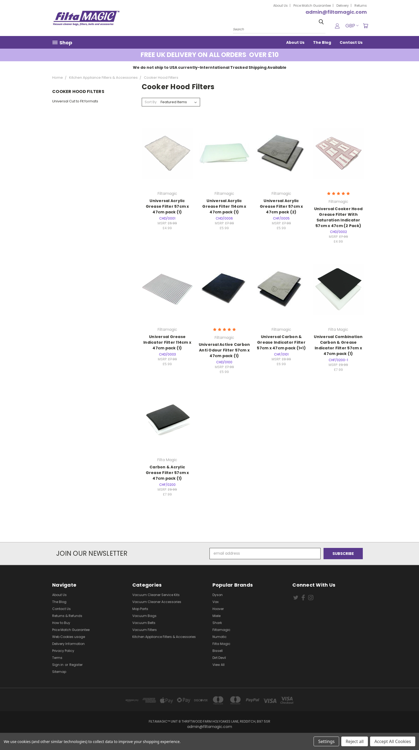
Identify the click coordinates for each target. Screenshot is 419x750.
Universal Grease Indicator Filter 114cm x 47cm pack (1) (167, 342)
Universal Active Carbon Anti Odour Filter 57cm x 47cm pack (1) (224, 350)
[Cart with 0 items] (365, 25)
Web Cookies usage (68, 636)
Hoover (218, 609)
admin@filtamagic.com (336, 12)
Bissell (217, 650)
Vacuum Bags (144, 615)
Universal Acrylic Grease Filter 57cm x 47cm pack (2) (281, 206)
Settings (326, 741)
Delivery (342, 5)
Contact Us (351, 42)
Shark (217, 622)
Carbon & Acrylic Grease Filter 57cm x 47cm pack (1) (167, 472)
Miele (216, 615)
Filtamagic (221, 629)
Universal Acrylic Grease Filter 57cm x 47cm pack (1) (167, 206)
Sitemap (59, 671)
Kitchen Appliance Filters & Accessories (164, 636)
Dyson (217, 595)
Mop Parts (140, 609)
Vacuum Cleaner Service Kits (156, 595)
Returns (360, 5)
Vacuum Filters (144, 629)
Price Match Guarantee (312, 5)
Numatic (219, 636)
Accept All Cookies (392, 741)
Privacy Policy (63, 650)
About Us (280, 5)
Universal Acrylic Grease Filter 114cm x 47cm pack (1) (224, 206)
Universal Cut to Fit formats (75, 101)
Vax (215, 602)
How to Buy (61, 622)
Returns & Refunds (67, 615)
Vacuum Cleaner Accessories (156, 602)
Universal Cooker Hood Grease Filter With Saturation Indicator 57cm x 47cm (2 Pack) (338, 217)
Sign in (58, 664)
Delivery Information (68, 643)
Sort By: (151, 102)
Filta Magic (221, 643)
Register (76, 664)
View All (218, 664)
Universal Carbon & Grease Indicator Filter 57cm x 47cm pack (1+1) (281, 342)
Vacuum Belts (143, 622)
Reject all (355, 741)
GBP (351, 25)
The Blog (322, 42)
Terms (57, 657)
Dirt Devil (219, 657)
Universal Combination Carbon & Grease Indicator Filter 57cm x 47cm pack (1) (338, 345)
